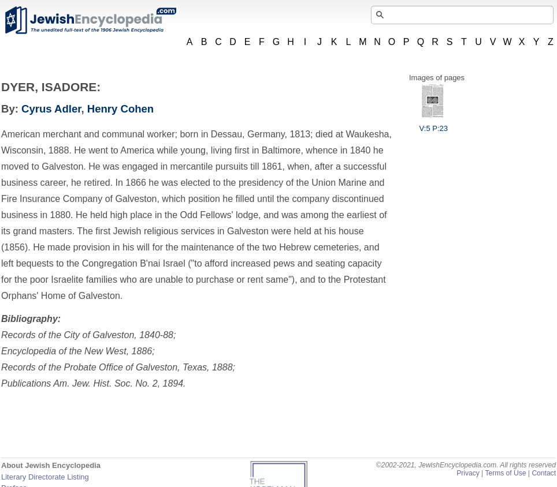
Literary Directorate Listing (45, 477)
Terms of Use (505, 473)
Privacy (468, 473)
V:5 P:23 (433, 124)
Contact (544, 473)
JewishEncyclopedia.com (90, 20)
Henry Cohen (120, 109)
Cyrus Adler (51, 109)
